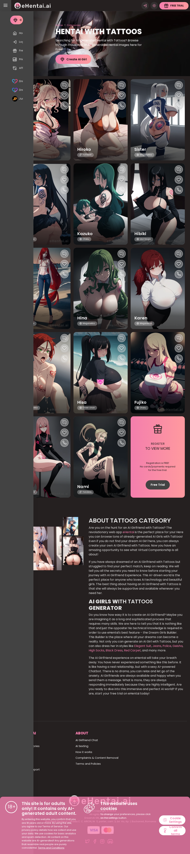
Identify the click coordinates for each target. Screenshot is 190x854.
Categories (74, 25)
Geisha (178, 646)
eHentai (128, 532)
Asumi (27, 402)
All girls (25, 752)
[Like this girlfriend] (64, 95)
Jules (25, 149)
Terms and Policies (88, 764)
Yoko (25, 486)
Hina (82, 318)
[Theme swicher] (154, 5)
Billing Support (30, 769)
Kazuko (85, 233)
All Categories (30, 746)
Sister (140, 149)
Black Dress (114, 650)
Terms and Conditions (51, 847)
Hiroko (84, 149)
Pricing (25, 775)
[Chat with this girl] (64, 85)
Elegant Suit (142, 646)
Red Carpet (132, 650)
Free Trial (158, 485)
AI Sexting (82, 746)
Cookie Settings (172, 820)
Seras (26, 233)
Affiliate (26, 781)
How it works (84, 752)
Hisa (82, 402)
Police (167, 646)
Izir (23, 318)
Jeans (157, 646)
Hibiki (140, 233)
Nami (83, 486)
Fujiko (140, 402)
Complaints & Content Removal (97, 758)
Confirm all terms (172, 830)
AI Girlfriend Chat (87, 740)
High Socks (96, 650)
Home (59, 25)
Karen (140, 318)
